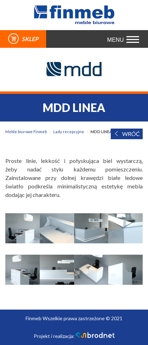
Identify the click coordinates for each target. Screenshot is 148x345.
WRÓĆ (127, 133)
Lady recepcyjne (68, 131)
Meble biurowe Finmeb (26, 131)
